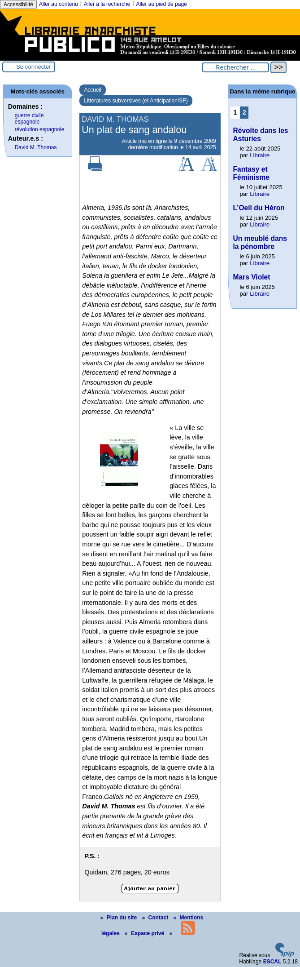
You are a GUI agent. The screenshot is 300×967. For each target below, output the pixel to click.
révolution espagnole (40, 129)
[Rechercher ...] (235, 67)
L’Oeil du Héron (258, 208)
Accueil (92, 90)
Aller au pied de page (161, 4)
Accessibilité (18, 4)
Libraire (260, 155)
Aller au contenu (58, 4)
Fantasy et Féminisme (251, 173)
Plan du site (119, 917)
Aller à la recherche (107, 4)
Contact (156, 917)
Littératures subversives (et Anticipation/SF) (135, 101)
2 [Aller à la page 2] (244, 112)
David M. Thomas (36, 147)
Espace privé (145, 933)
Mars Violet (251, 277)
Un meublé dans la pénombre (260, 242)
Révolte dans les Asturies (260, 134)
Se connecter (33, 66)
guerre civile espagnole (29, 118)
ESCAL (272, 961)
